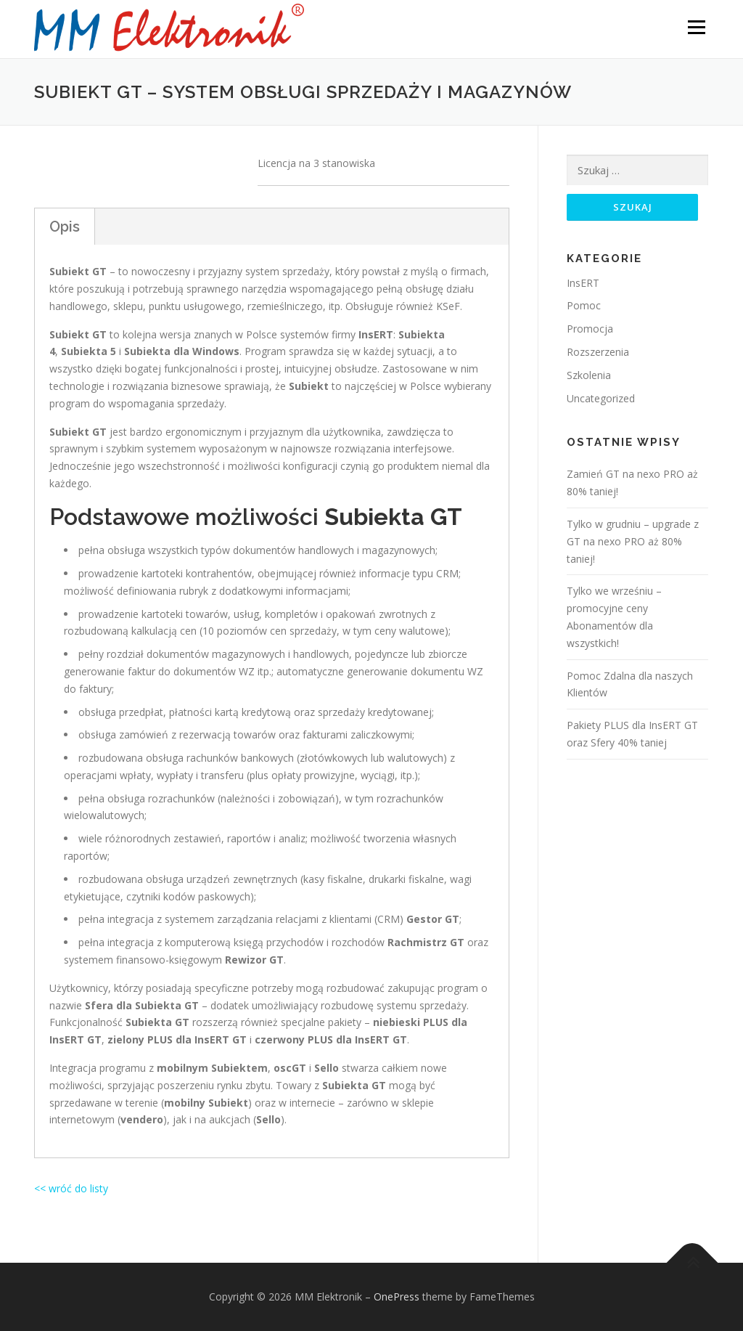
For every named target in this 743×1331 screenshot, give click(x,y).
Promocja (590, 329)
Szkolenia (589, 375)
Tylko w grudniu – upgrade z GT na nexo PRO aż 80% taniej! (633, 542)
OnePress (396, 1296)
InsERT (583, 283)
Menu (696, 27)
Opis (64, 226)
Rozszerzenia (598, 352)
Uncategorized (601, 398)
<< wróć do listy (71, 1188)
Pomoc (584, 306)
